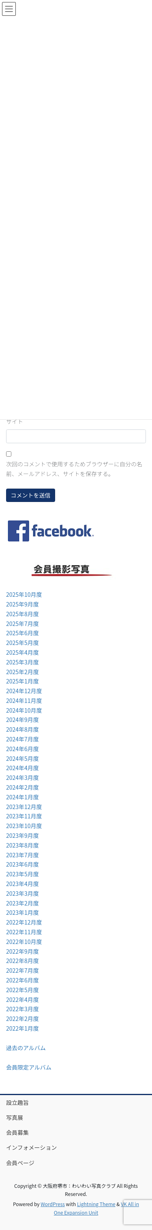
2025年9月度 (22, 604)
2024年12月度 (24, 691)
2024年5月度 (22, 758)
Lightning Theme (96, 1203)
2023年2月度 (22, 903)
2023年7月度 (22, 855)
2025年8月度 (22, 614)
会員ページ (20, 1163)
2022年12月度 (24, 922)
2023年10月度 (24, 826)
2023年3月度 (22, 893)
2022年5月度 (22, 990)
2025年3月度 (22, 662)
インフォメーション (31, 1147)
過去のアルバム (26, 1048)
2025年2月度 (22, 672)
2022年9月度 (22, 951)
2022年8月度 (22, 961)
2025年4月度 (22, 652)
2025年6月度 (22, 633)
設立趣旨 (17, 1102)
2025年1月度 (22, 681)
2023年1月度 (22, 912)
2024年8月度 (22, 729)
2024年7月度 (22, 739)
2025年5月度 (22, 642)
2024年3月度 (22, 777)
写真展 (14, 1117)
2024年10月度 (24, 710)
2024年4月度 (22, 768)
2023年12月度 (24, 807)
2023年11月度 (24, 816)
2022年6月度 (22, 980)
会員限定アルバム (28, 1067)
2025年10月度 (24, 594)
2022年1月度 (22, 1028)
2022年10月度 (24, 941)
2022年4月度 (22, 999)
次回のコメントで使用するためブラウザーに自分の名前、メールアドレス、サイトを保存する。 (74, 469)
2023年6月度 (22, 864)
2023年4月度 (22, 884)
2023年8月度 (22, 845)
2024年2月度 (22, 787)
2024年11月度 (24, 700)
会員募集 (17, 1132)
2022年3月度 (22, 1009)
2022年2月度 (22, 1018)
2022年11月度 (24, 932)
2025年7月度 (22, 623)
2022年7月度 (22, 970)
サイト (14, 421)
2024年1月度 (22, 797)
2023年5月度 (22, 874)
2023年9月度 (22, 835)
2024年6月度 (22, 749)
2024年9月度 (22, 719)
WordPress (53, 1203)
